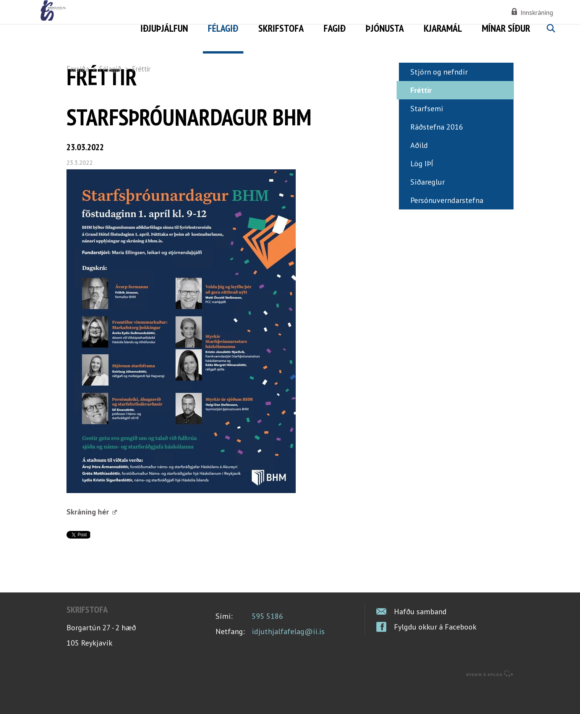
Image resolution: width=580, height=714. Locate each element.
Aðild (419, 174)
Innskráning (536, 12)
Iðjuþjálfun (164, 28)
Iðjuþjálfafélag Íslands (117, 27)
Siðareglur (427, 211)
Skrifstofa (281, 28)
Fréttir (141, 68)
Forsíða (77, 68)
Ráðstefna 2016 (436, 156)
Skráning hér (88, 541)
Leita (550, 37)
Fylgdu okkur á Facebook (435, 656)
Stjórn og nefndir (439, 101)
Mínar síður (506, 28)
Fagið (335, 28)
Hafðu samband (420, 641)
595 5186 (267, 645)
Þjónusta (385, 28)
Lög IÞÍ (421, 193)
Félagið (110, 68)
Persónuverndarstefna (446, 229)
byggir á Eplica (490, 702)
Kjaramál (443, 28)
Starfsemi (426, 138)
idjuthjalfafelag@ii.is (288, 660)
